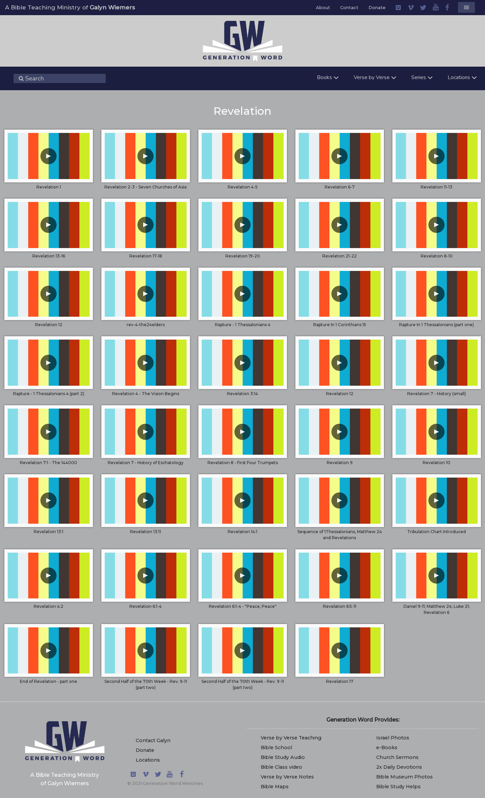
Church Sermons (397, 757)
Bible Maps (275, 787)
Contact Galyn (153, 740)
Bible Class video (281, 767)
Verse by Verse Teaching (291, 738)
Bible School (276, 747)
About (323, 7)
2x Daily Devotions (399, 767)
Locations (148, 760)
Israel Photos (392, 738)
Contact (349, 7)
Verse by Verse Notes (287, 777)
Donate (377, 7)
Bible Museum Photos (404, 777)
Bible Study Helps (398, 787)
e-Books (386, 747)
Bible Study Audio (283, 757)
